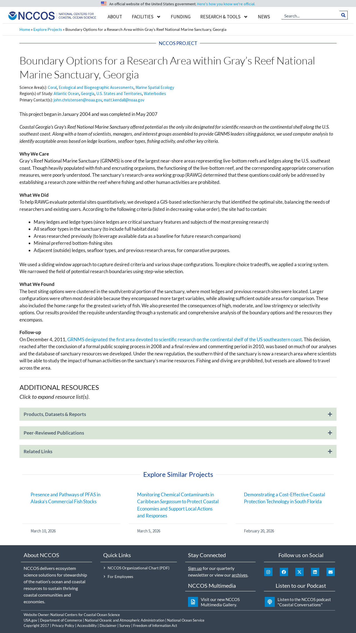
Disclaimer (108, 625)
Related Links (38, 451)
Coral (52, 87)
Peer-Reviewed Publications (54, 433)
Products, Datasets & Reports (55, 414)
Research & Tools (224, 17)
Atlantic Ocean (66, 93)
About (115, 17)
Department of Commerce (61, 620)
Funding (181, 17)
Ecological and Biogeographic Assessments (96, 87)
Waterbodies (155, 93)
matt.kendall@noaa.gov (124, 100)
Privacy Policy (63, 625)
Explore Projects (47, 29)
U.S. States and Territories (119, 93)
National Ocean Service (185, 620)
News (264, 17)
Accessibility (87, 625)
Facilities (146, 17)
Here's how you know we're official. (226, 3)
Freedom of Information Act (155, 625)
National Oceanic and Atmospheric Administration (124, 620)
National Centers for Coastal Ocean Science (85, 614)
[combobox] (310, 15)
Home (24, 29)
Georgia (87, 93)
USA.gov (30, 620)
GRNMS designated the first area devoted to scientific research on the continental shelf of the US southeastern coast (184, 339)
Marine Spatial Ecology (154, 87)
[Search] (344, 15)
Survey (124, 625)
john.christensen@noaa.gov (78, 100)
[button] (178, 417)
